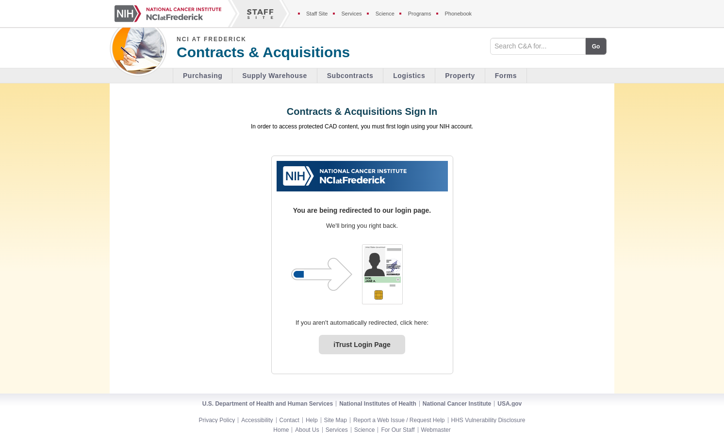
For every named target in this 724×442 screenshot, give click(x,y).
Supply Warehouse (274, 75)
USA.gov (509, 403)
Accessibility (257, 420)
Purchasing (202, 75)
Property (460, 75)
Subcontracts (350, 75)
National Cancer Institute (457, 403)
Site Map (335, 420)
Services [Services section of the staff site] (351, 13)
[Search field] (538, 46)
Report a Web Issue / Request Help (399, 420)
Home (281, 429)
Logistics (409, 75)
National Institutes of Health (377, 403)
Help (312, 420)
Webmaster (436, 429)
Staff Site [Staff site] (317, 13)
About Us (307, 429)
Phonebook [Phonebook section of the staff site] (458, 13)
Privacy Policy (217, 420)
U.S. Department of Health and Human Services (267, 403)
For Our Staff (397, 429)
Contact (289, 420)
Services (337, 429)
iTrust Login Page (361, 344)
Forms (506, 75)
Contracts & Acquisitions (263, 52)
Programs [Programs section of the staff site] (419, 13)
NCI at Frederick (212, 39)
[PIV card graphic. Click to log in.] (382, 274)
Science (364, 429)
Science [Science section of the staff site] (385, 13)
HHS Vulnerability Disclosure (488, 420)
